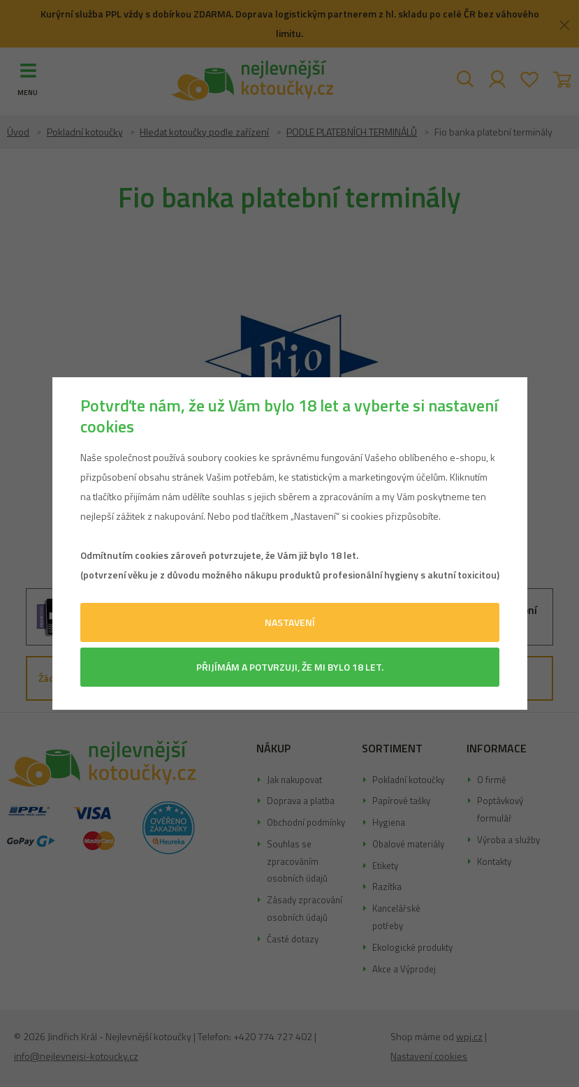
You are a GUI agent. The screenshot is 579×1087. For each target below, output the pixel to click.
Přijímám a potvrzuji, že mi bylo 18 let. (289, 666)
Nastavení (290, 622)
